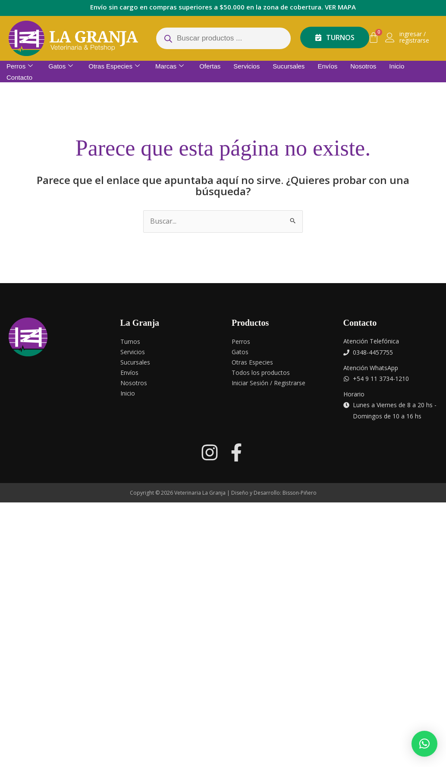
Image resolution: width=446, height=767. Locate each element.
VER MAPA (340, 7)
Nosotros (363, 66)
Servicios (246, 66)
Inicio (396, 66)
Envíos (327, 66)
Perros (19, 66)
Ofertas (209, 66)
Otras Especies (114, 66)
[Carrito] (373, 37)
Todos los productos (261, 372)
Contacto (19, 77)
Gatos (60, 66)
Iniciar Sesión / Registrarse (268, 383)
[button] (424, 744)
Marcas (169, 66)
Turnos (130, 341)
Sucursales (289, 66)
